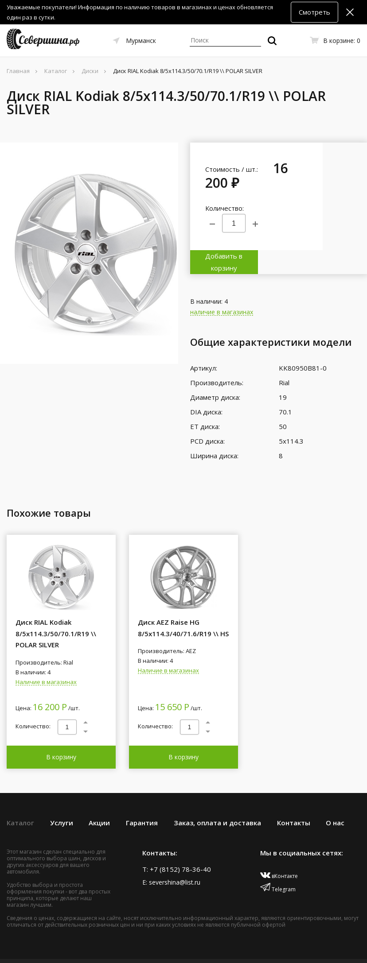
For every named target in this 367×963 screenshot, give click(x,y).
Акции (99, 798)
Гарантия (142, 798)
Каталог (20, 798)
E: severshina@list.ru (171, 858)
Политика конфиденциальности (317, 948)
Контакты (293, 798)
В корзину (61, 732)
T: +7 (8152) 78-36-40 (176, 844)
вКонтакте (279, 851)
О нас (335, 798)
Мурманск (141, 40)
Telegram (278, 865)
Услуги (61, 798)
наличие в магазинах (221, 288)
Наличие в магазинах (46, 658)
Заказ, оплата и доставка (217, 798)
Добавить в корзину (344, 196)
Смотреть (314, 12)
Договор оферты (246, 948)
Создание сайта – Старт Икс (140, 948)
